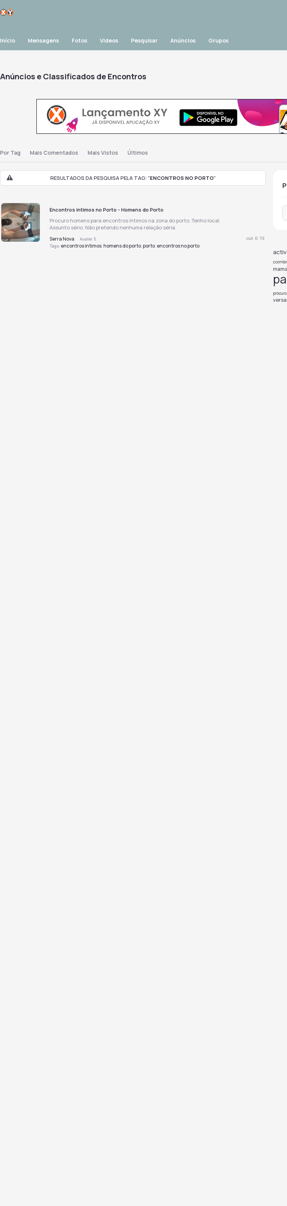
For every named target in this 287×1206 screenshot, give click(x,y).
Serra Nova (62, 239)
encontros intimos (81, 246)
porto (149, 246)
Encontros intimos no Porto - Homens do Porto (106, 209)
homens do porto (122, 246)
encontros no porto (178, 246)
